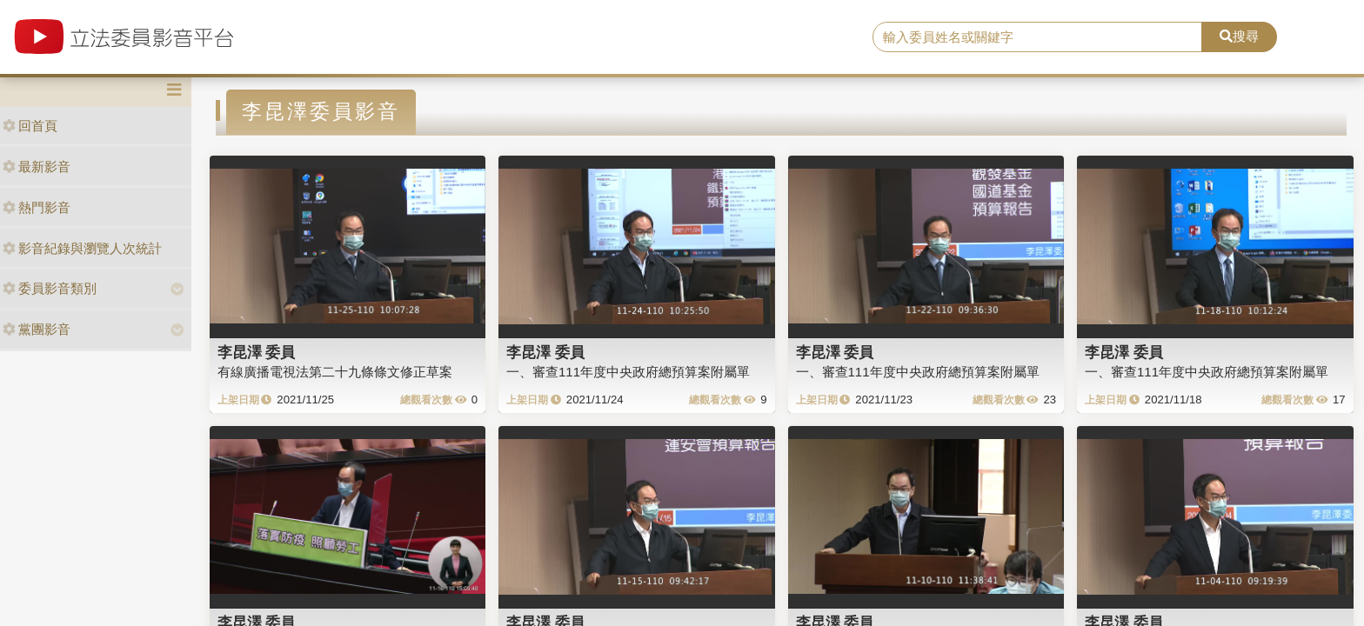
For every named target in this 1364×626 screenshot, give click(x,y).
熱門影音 (36, 207)
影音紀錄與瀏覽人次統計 (82, 248)
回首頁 (30, 125)
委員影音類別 (50, 288)
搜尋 (1239, 36)
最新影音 (36, 166)
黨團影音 (36, 329)
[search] (1038, 37)
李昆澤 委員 (256, 352)
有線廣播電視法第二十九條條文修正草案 (334, 371)
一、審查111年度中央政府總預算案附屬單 (628, 371)
